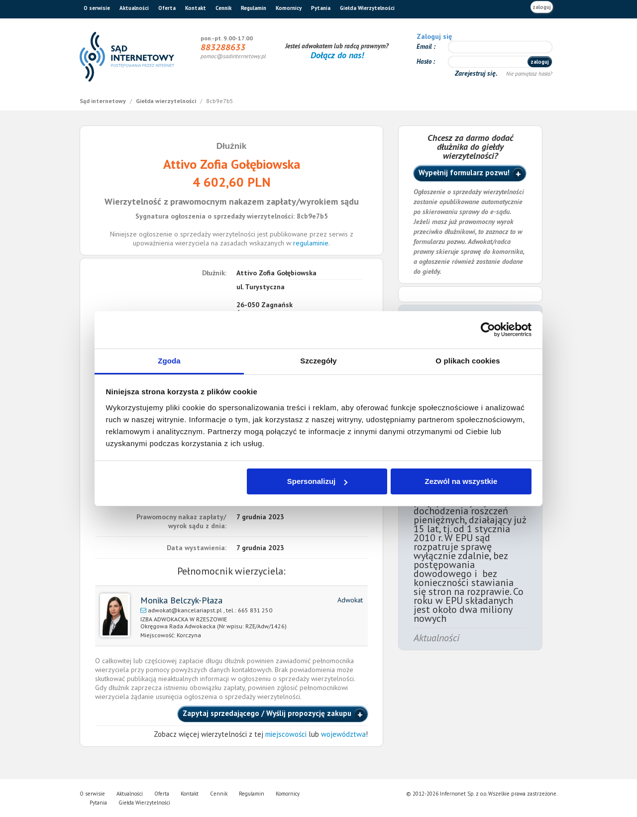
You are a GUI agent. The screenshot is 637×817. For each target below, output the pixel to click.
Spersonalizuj (317, 481)
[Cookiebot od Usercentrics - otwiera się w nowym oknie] (487, 329)
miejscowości (286, 734)
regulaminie (310, 242)
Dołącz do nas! (337, 55)
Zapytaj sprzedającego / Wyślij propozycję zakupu (267, 713)
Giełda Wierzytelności (367, 7)
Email (425, 46)
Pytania (320, 7)
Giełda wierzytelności (167, 101)
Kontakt (195, 7)
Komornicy (289, 7)
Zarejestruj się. (477, 73)
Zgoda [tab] (169, 360)
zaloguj (541, 6)
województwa (343, 734)
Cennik (223, 7)
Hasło (425, 61)
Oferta (167, 7)
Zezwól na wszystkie (461, 481)
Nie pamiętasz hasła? (529, 73)
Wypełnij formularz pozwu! (464, 172)
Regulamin (253, 7)
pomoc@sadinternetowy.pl (233, 56)
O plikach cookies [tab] (467, 360)
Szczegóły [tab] (318, 360)
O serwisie (97, 7)
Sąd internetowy (103, 101)
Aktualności (134, 7)
